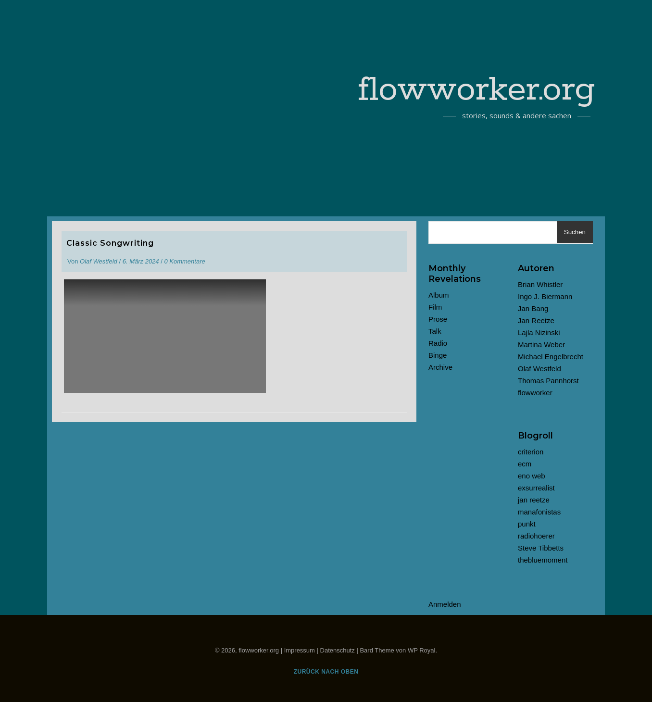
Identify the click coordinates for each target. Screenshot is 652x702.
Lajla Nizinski (539, 332)
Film (435, 307)
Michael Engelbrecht (550, 356)
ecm (524, 464)
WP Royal (422, 650)
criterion (530, 452)
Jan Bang (533, 308)
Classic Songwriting (110, 243)
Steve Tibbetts (541, 548)
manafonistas (539, 512)
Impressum (299, 650)
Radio (437, 343)
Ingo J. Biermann (545, 296)
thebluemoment (542, 560)
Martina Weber (541, 344)
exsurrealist (536, 488)
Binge (437, 355)
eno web (531, 476)
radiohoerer (536, 536)
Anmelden (444, 604)
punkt (527, 524)
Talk (434, 331)
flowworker (535, 393)
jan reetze (534, 500)
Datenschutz (337, 650)
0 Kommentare (184, 261)
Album (438, 295)
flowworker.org (476, 90)
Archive (440, 367)
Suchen (575, 232)
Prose (437, 319)
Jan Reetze (536, 320)
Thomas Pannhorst (548, 380)
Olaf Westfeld (98, 261)
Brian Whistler (540, 284)
